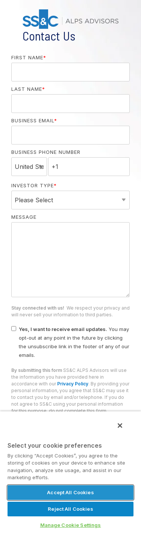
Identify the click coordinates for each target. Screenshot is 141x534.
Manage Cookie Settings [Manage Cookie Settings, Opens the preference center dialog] (70, 525)
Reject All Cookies (70, 509)
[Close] (120, 425)
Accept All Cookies (70, 492)
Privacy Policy (72, 384)
